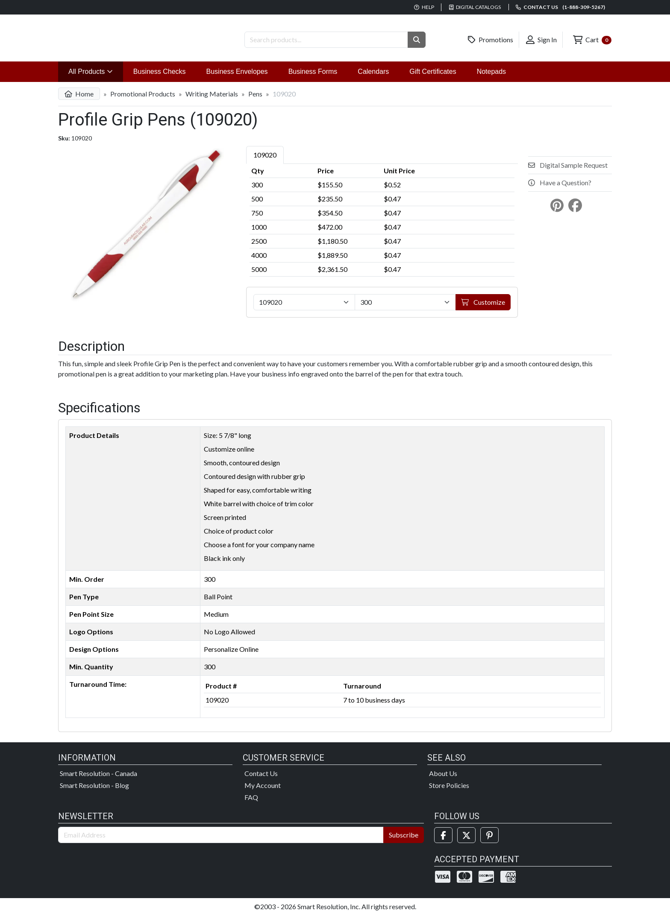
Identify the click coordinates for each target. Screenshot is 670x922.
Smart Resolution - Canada (98, 780)
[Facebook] (443, 842)
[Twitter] (466, 842)
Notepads (491, 78)
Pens (255, 100)
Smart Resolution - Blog (94, 792)
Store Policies (449, 792)
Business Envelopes (237, 78)
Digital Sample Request (568, 172)
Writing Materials (211, 100)
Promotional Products (142, 100)
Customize (483, 309)
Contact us (560, 7)
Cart (592, 39)
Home (79, 100)
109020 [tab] (264, 162)
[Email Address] (221, 842)
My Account (262, 792)
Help (424, 7)
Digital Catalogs (475, 7)
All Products (95, 77)
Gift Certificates (432, 78)
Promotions (490, 39)
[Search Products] (326, 40)
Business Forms (313, 78)
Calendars (373, 78)
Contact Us (261, 780)
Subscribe (403, 841)
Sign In (541, 39)
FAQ (251, 804)
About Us (443, 780)
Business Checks (159, 78)
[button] (417, 40)
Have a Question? (559, 189)
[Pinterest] (489, 842)
